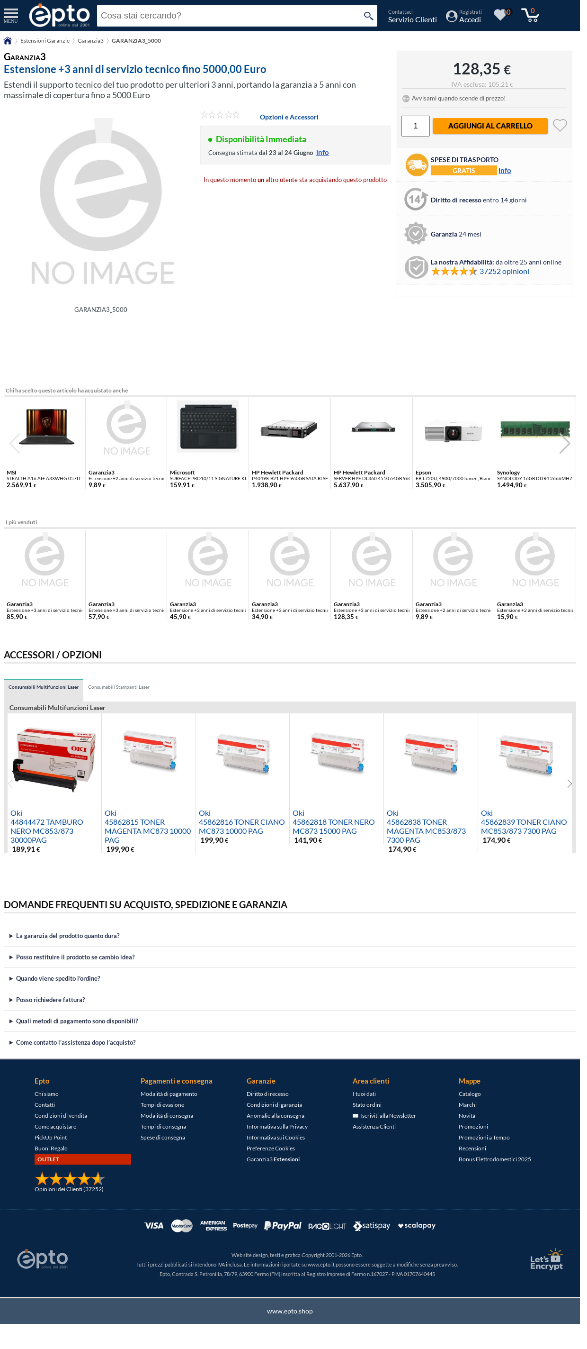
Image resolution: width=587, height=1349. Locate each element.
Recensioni (472, 1148)
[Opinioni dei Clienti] (70, 1184)
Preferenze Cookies (271, 1148)
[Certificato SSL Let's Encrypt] (545, 1259)
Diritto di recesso (268, 1094)
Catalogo (470, 1094)
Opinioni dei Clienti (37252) (69, 1189)
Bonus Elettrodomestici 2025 (495, 1159)
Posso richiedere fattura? (50, 999)
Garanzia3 (273, 1159)
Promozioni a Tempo (484, 1137)
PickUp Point (51, 1137)
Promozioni (473, 1126)
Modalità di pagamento (169, 1094)
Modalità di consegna (167, 1115)
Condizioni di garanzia (274, 1105)
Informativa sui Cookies (276, 1137)
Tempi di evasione (162, 1105)
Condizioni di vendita (61, 1115)
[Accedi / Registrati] (464, 19)
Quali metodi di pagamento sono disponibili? (77, 1021)
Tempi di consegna (163, 1126)
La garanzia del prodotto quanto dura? (67, 935)
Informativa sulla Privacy (277, 1126)
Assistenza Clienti (374, 1126)
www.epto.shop (290, 1311)
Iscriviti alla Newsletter (384, 1115)
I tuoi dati (364, 1094)
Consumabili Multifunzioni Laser (44, 687)
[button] (565, 443)
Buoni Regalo (51, 1148)
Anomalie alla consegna (275, 1115)
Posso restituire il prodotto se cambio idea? (75, 957)
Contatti (45, 1105)
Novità (467, 1115)
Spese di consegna (163, 1137)
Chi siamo (47, 1094)
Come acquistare (55, 1126)
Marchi (468, 1105)
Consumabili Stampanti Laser (119, 687)
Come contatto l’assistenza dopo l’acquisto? (75, 1042)
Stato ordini (367, 1105)
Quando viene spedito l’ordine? (58, 978)
